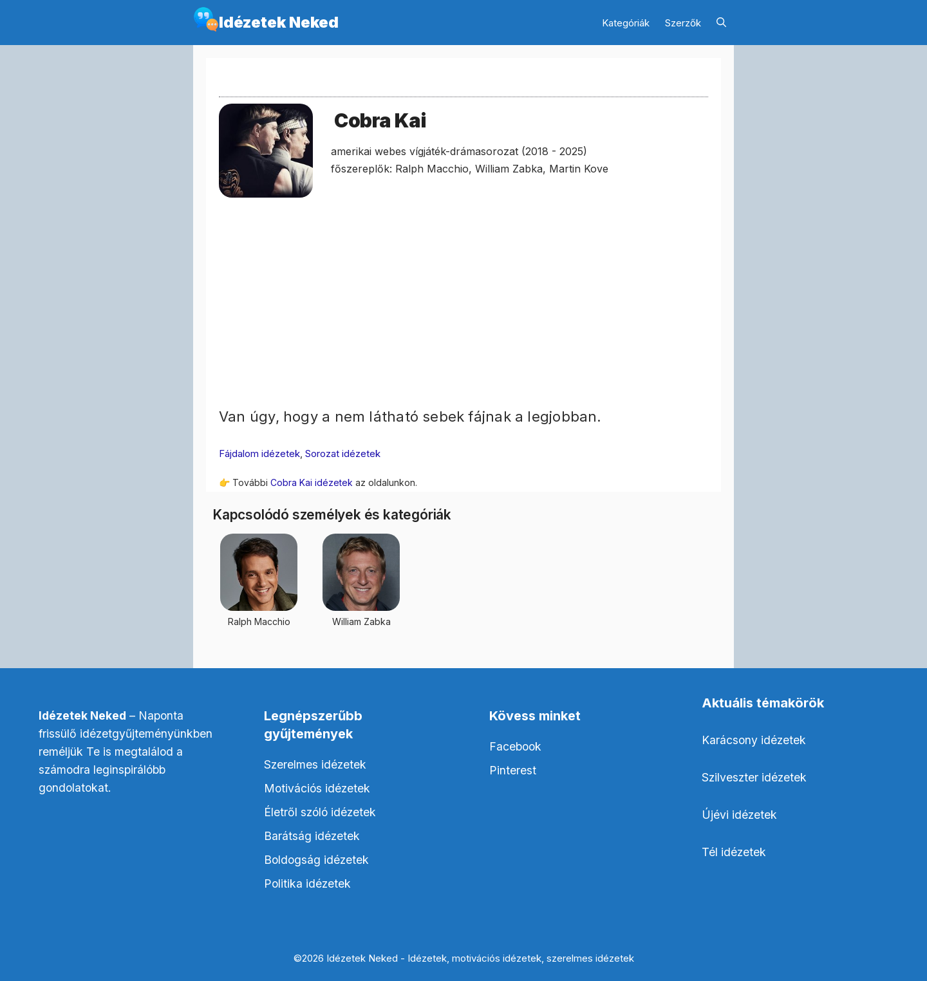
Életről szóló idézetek (320, 812)
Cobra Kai (380, 120)
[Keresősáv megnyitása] (721, 22)
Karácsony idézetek (754, 740)
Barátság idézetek (312, 836)
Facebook (515, 746)
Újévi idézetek (739, 814)
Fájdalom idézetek (259, 453)
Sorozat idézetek (342, 453)
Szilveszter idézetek (754, 777)
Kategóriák (626, 23)
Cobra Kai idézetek (311, 482)
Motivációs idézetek (317, 788)
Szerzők (683, 23)
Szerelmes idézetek (315, 764)
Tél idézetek (734, 852)
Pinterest (512, 770)
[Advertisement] (463, 316)
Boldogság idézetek (316, 859)
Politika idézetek (307, 883)
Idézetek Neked (279, 22)
